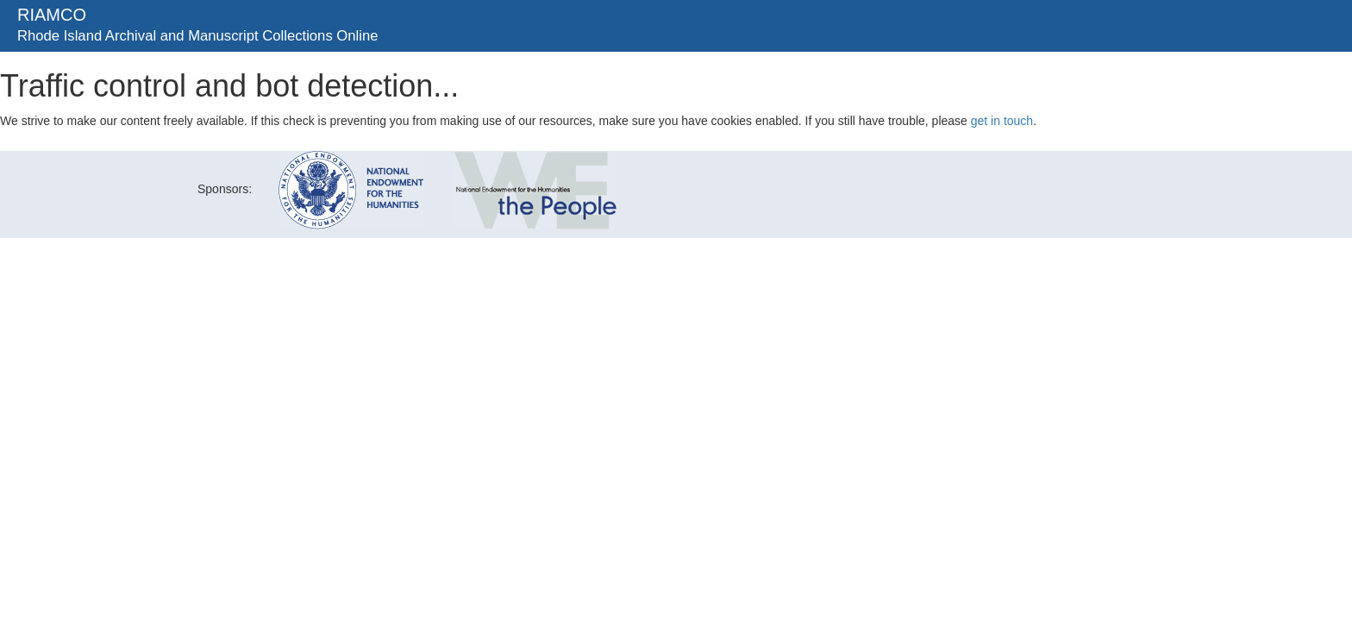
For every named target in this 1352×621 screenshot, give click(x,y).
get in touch (1002, 121)
